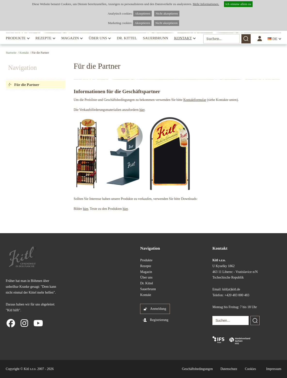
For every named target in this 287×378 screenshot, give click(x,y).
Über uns (98, 38)
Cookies (250, 369)
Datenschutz (229, 369)
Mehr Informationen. (206, 4)
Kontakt (183, 38)
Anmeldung (158, 309)
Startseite (11, 52)
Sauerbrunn (155, 38)
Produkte (16, 38)
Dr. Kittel (127, 38)
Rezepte (43, 38)
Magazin (70, 38)
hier (141, 110)
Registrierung (159, 320)
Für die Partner (26, 84)
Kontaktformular (194, 100)
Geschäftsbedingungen (197, 369)
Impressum (273, 369)
